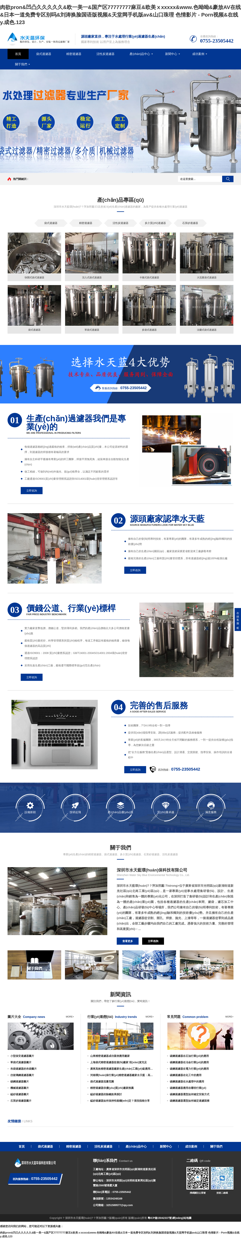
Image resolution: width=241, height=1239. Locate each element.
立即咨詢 (31, 491)
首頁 (18, 54)
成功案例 (198, 54)
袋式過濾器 (43, 54)
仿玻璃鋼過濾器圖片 (22, 1075)
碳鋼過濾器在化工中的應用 (185, 1075)
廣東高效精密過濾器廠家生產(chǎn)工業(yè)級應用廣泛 (122, 1069)
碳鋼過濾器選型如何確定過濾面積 (189, 1101)
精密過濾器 (73, 54)
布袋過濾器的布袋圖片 (23, 1069)
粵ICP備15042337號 (160, 1218)
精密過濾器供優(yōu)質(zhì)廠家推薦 (112, 1088)
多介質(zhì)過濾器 (155, 223)
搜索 (227, 179)
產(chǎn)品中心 (140, 54)
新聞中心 (171, 54)
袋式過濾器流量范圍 (102, 1082)
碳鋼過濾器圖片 (19, 1082)
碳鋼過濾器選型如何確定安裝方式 (189, 1094)
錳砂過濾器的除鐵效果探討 (106, 1094)
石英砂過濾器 (190, 223)
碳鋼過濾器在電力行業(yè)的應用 (189, 1069)
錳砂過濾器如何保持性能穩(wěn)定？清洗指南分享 (120, 1101)
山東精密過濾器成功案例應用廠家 (110, 1056)
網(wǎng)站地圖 (181, 1218)
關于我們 (21, 64)
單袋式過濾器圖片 (20, 1062)
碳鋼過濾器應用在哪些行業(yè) (188, 1088)
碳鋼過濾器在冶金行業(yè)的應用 (189, 1062)
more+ (70, 1017)
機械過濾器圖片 (19, 1088)
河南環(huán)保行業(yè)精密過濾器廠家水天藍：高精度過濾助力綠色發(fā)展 (122, 1075)
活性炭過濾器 (105, 54)
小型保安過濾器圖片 (22, 1056)
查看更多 (127, 941)
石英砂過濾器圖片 (20, 1101)
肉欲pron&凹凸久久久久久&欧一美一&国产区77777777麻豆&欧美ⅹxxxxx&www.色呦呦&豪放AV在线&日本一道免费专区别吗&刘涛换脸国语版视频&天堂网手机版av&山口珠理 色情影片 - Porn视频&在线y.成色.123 (120, 14)
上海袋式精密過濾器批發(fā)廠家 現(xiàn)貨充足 (118, 1062)
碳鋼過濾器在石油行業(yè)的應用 (189, 1056)
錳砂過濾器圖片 (19, 1094)
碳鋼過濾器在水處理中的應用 (187, 1082)
